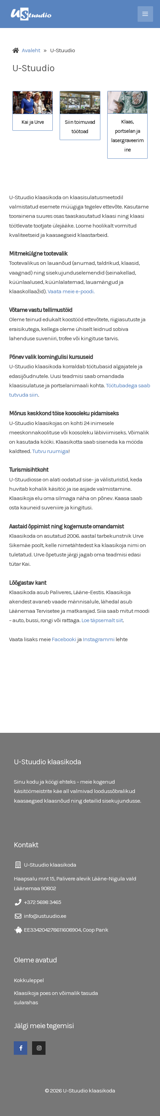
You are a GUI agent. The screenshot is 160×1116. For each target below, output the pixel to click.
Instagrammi (98, 639)
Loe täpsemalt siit (102, 620)
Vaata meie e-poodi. (71, 291)
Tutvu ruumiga (50, 451)
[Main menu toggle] (145, 14)
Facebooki (64, 639)
